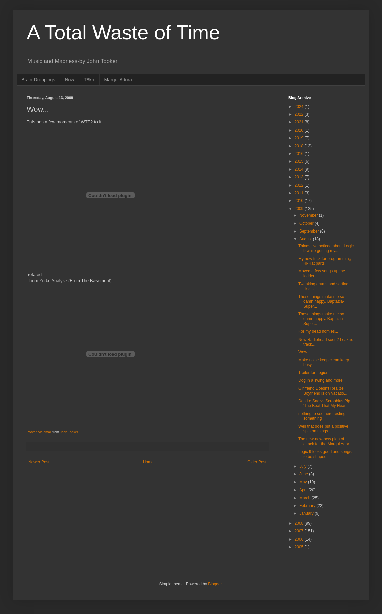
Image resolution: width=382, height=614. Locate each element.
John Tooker (69, 432)
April (303, 490)
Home (148, 462)
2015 (300, 161)
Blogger (215, 584)
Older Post (256, 462)
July (303, 466)
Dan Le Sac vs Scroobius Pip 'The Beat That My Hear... (324, 403)
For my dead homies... (318, 331)
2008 (300, 523)
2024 (300, 106)
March (305, 498)
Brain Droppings (38, 79)
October (307, 223)
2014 (300, 169)
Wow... (304, 352)
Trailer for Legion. (314, 372)
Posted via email (39, 432)
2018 (300, 146)
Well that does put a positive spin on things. (323, 428)
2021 (300, 122)
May (303, 482)
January (307, 513)
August (306, 239)
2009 (300, 208)
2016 (300, 153)
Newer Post (38, 462)
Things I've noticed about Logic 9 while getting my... (326, 248)
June (304, 474)
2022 (300, 114)
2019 (300, 138)
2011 (300, 193)
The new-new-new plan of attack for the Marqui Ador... (325, 441)
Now (69, 79)
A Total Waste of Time (123, 32)
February (307, 505)
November (309, 215)
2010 (300, 200)
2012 (300, 185)
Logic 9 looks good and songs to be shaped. (325, 454)
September (309, 231)
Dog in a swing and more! (321, 380)
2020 (300, 130)
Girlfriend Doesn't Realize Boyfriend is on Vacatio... (322, 390)
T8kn (89, 79)
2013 (300, 177)
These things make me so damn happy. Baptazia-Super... (321, 301)
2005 (300, 547)
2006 (300, 539)
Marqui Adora (118, 79)
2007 (300, 531)
